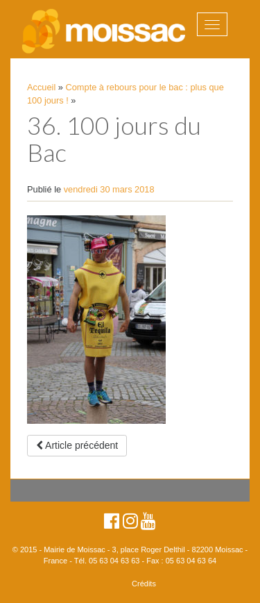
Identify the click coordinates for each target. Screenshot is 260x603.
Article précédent (77, 445)
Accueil (41, 87)
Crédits (144, 583)
